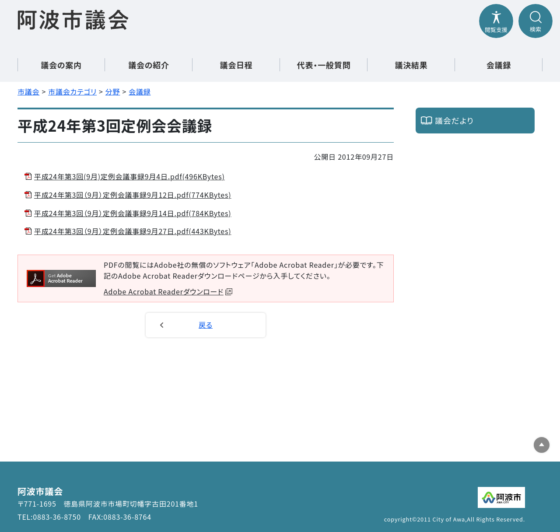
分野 (112, 91)
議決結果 (411, 64)
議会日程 (236, 64)
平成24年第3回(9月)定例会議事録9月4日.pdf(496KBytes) (129, 176)
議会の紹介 (148, 64)
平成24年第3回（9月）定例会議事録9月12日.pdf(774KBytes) (132, 194)
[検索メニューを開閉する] (535, 21)
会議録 (498, 64)
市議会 (28, 91)
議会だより (454, 120)
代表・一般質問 (324, 64)
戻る (206, 324)
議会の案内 (61, 64)
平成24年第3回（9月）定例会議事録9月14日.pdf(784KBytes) (132, 213)
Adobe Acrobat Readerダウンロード (168, 291)
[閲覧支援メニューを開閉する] (496, 21)
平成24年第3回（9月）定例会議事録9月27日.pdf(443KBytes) (132, 231)
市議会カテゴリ (72, 91)
